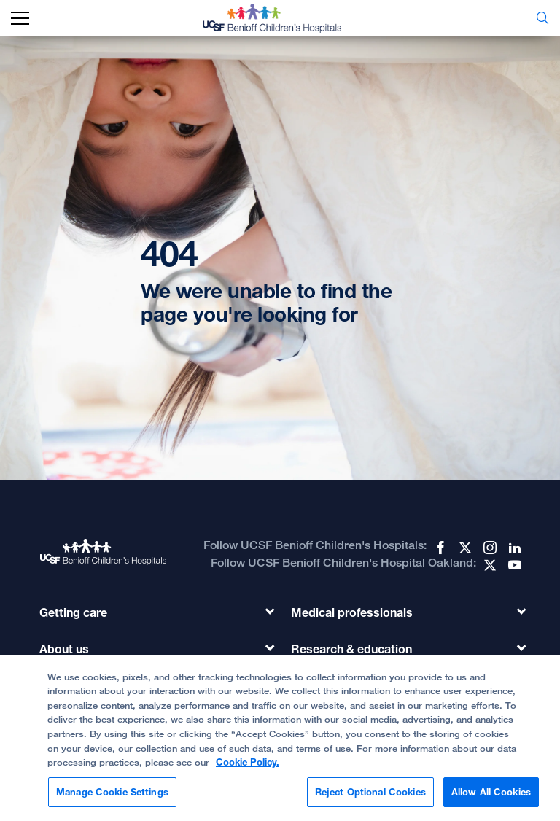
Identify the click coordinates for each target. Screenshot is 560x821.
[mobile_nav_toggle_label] (20, 18)
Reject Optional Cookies (370, 796)
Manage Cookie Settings (112, 796)
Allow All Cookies (491, 796)
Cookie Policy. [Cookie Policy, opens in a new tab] (247, 766)
